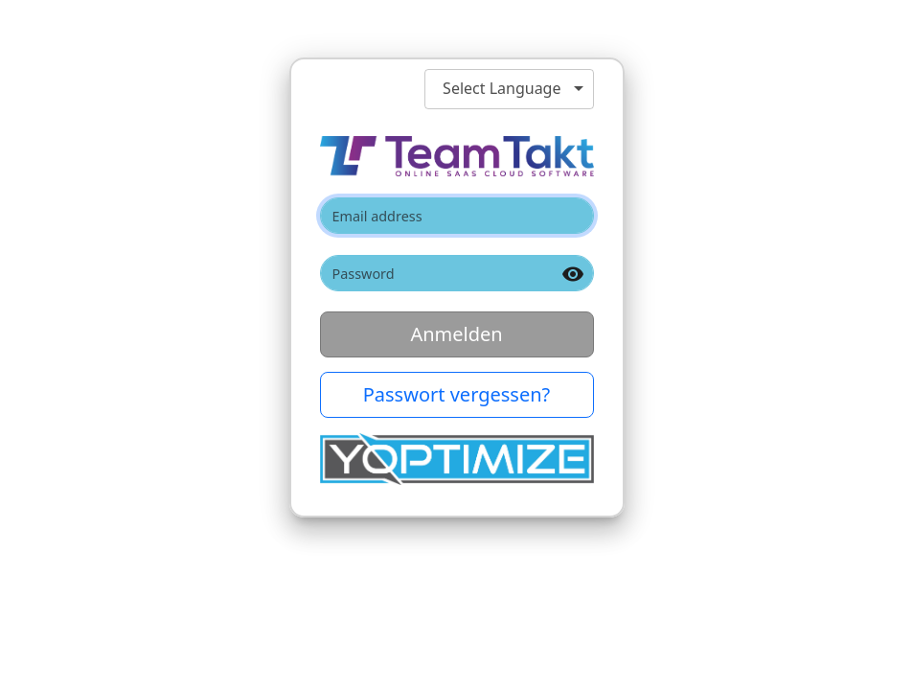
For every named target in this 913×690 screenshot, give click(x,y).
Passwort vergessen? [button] (457, 394)
